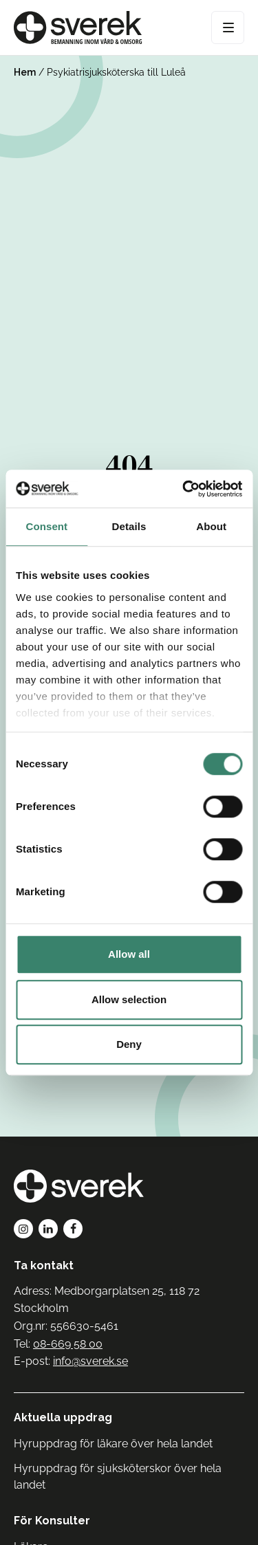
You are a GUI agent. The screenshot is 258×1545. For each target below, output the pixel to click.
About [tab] (211, 526)
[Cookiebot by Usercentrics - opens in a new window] (183, 489)
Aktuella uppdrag (63, 1417)
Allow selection (129, 999)
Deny (129, 1044)
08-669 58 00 (68, 1343)
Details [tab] (129, 526)
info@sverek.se (90, 1361)
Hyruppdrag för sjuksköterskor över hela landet (118, 1476)
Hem (25, 72)
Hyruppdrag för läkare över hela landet (113, 1443)
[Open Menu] (227, 27)
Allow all (129, 954)
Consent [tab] (46, 526)
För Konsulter (52, 1520)
